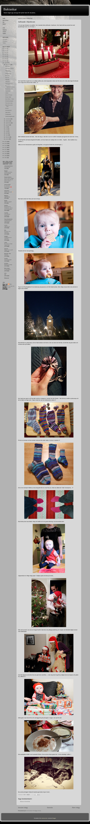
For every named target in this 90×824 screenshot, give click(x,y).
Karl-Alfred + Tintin (9, 99)
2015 (5, 141)
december (8, 64)
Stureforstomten (9, 88)
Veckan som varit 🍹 (8, 192)
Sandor (6, 205)
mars (7, 135)
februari (7, 137)
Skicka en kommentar (25, 801)
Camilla (6, 212)
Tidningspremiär (9, 83)
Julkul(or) (7, 81)
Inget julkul (7, 112)
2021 (5, 54)
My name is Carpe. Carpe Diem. (8, 244)
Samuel (6, 248)
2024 (5, 48)
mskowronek (44, 818)
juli (6, 127)
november (8, 118)
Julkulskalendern (8, 166)
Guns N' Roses (8, 95)
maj (7, 131)
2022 (5, 52)
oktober (7, 120)
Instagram (5, 41)
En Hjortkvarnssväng (9, 86)
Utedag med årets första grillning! (8, 173)
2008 (5, 155)
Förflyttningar (8, 73)
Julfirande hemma (9, 68)
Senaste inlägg (23, 807)
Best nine (7, 75)
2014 (5, 143)
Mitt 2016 (7, 66)
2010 (5, 151)
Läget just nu (7, 226)
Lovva (5, 225)
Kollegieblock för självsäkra (8, 238)
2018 (5, 58)
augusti (7, 125)
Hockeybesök (8, 110)
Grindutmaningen (9, 101)
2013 (5, 145)
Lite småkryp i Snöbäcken (7, 215)
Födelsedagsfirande (9, 116)
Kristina (6, 263)
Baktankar (10, 9)
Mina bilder (7, 268)
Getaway (6, 254)
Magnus (6, 195)
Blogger (54, 818)
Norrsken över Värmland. (7, 232)
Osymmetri (7, 91)
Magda (6, 171)
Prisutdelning (7, 167)
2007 (5, 157)
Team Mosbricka (8, 219)
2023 (5, 50)
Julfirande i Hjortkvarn (8, 71)
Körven (7, 108)
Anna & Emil (7, 184)
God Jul (7, 77)
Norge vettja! (8, 97)
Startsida (50, 807)
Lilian (5, 242)
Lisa (5, 273)
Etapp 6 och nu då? (8, 250)
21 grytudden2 (7, 269)
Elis (5, 230)
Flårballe (7, 79)
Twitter (4, 43)
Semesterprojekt (7, 259)
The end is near (9, 103)
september (8, 122)
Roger (5, 200)
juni (6, 129)
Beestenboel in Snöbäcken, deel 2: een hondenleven (8, 208)
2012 (5, 147)
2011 (5, 149)
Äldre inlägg (76, 807)
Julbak (6, 93)
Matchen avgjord (8, 201)
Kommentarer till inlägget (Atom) (33, 810)
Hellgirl (6, 236)
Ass (11, 284)
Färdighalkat (8, 114)
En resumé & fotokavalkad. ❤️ (8, 186)
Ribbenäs (6, 278)
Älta (5, 274)
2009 (5, 153)
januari (7, 139)
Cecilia (6, 258)
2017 (5, 60)
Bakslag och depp (8, 264)
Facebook (5, 39)
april (7, 133)
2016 (5, 62)
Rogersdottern (7, 177)
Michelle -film (7, 253)
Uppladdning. (7, 196)
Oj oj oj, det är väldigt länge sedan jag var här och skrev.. (9, 179)
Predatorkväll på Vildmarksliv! (7, 221)
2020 (5, 56)
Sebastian (6, 190)
